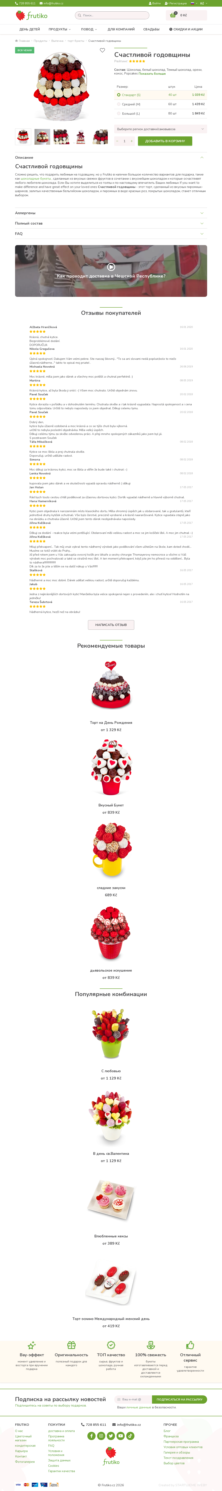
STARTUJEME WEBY (191, 1485)
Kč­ (202, 3)
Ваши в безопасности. (146, 1407)
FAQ (19, 233)
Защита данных (59, 1460)
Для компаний (121, 29)
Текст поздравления (178, 1458)
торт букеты (76, 41)
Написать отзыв (111, 625)
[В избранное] (102, 50)
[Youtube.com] (120, 1436)
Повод (90, 29)
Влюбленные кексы (111, 1236)
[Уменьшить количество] (117, 141)
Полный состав (29, 223)
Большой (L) (131, 114)
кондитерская (25, 1446)
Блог (167, 1431)
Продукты (61, 29)
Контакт (21, 1456)
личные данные (138, 1407)
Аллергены (25, 213)
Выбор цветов (174, 1463)
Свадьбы (151, 29)
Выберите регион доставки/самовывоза (146, 129)
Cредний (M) (131, 104)
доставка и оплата (61, 1431)
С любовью (111, 1071)
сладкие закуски (111, 888)
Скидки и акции (185, 29)
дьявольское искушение (111, 970)
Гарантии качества (61, 1471)
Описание (24, 157)
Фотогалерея (25, 1462)
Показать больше (152, 74)
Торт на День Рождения (111, 722)
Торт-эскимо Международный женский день (111, 1319)
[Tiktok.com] (130, 1436)
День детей (29, 29)
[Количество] (124, 141)
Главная (22, 41)
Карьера (21, 1451)
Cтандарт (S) (131, 95)
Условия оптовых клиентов (183, 1447)
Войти (155, 3)
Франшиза (171, 1436)
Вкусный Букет (111, 805)
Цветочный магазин (23, 1438)
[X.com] (111, 1436)
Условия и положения (56, 1453)
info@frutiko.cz (51, 3)
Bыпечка (57, 41)
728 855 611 (25, 3)
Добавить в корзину (165, 141)
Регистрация (176, 3)
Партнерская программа (181, 1442)
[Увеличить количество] (132, 141)
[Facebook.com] (91, 1436)
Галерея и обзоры (177, 1452)
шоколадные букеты (36, 179)
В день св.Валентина (111, 1153)
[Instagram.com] (101, 1436)
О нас (19, 1431)
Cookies (53, 1466)
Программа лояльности (56, 1438)
